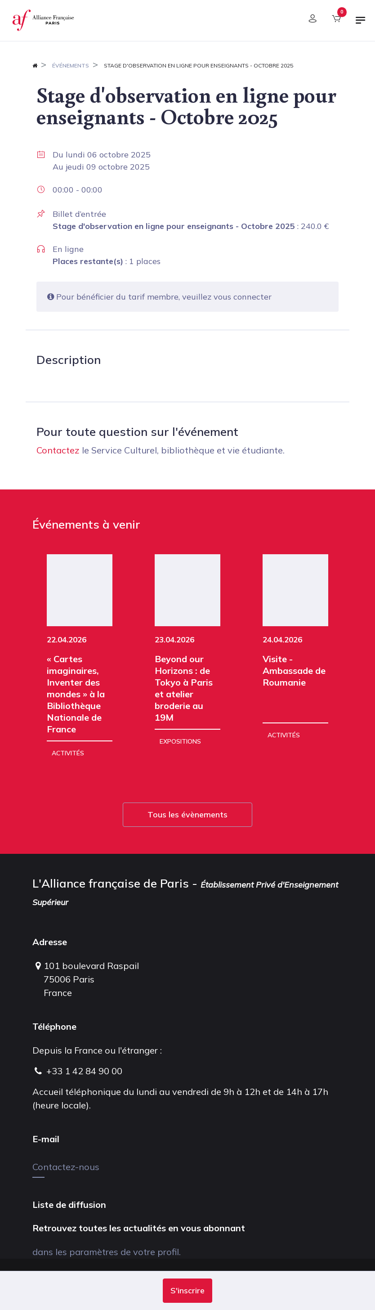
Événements (70, 65)
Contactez (58, 450)
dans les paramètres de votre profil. (106, 1251)
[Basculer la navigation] (360, 23)
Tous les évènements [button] (187, 814)
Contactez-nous (65, 1166)
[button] (187, 1291)
